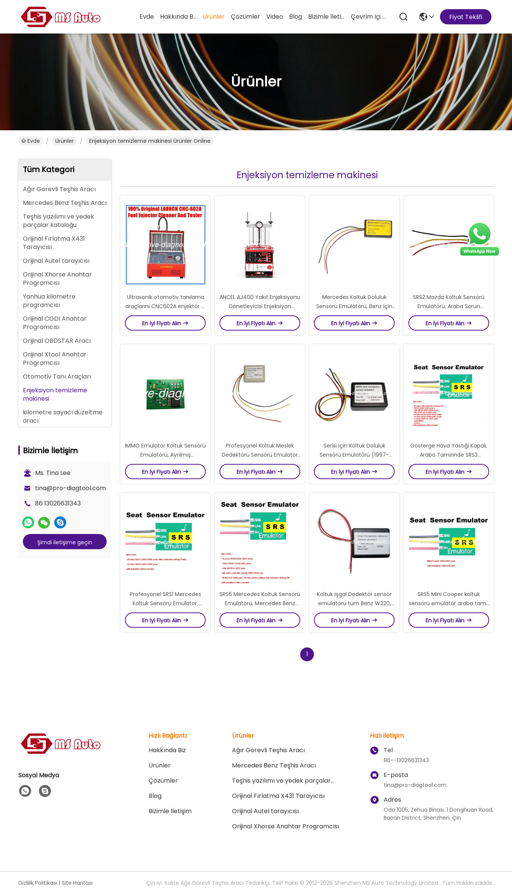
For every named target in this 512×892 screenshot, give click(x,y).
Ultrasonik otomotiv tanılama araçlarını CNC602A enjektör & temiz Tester (165, 306)
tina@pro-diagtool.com (70, 488)
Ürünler (214, 16)
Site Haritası (77, 883)
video (274, 16)
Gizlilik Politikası (37, 883)
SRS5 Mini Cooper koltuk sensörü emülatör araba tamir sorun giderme (449, 603)
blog (295, 16)
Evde (146, 16)
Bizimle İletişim (326, 16)
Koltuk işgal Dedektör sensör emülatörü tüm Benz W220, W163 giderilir (354, 603)
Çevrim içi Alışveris (369, 16)
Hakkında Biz (178, 16)
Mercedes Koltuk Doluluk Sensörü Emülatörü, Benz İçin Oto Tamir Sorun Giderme (354, 306)
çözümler (245, 16)
